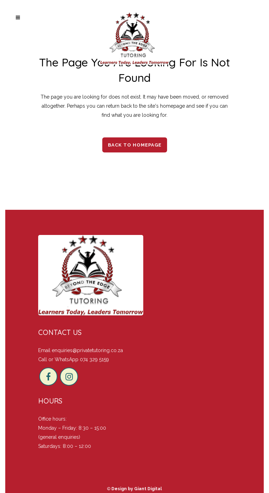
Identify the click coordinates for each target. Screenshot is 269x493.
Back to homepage (134, 145)
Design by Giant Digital (136, 488)
